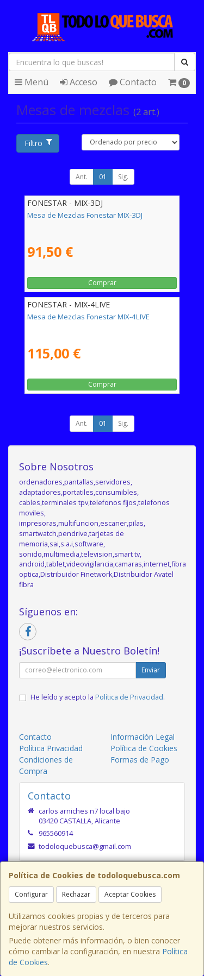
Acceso (78, 82)
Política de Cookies (143, 748)
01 (103, 176)
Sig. (123, 176)
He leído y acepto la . (97, 697)
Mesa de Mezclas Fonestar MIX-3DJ (85, 215)
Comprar (102, 282)
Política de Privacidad (129, 697)
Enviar (150, 670)
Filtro (38, 143)
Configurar (31, 894)
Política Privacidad (51, 748)
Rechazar (76, 894)
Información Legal (142, 737)
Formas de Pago (139, 759)
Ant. (82, 176)
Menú (31, 82)
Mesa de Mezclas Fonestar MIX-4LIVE (88, 317)
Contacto (133, 82)
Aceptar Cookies (130, 894)
